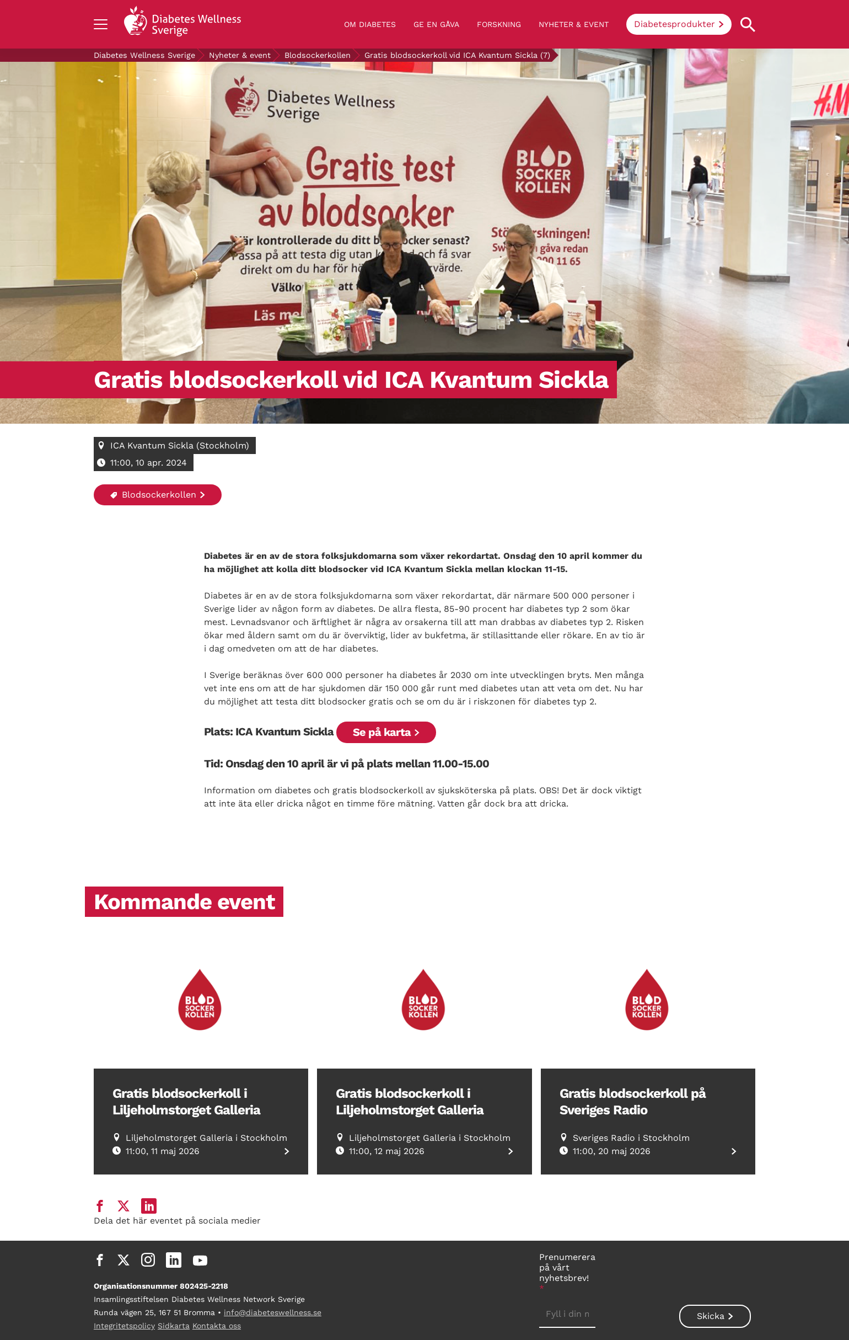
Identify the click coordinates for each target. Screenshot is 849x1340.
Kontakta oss (216, 1325)
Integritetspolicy (124, 1325)
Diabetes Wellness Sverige (144, 55)
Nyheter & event (574, 24)
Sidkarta (174, 1325)
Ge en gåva (436, 24)
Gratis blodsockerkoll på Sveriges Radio (633, 1102)
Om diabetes (370, 24)
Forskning (499, 24)
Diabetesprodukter (674, 24)
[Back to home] (182, 24)
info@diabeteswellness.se (272, 1312)
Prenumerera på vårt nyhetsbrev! (567, 1273)
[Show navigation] (101, 24)
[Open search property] (747, 24)
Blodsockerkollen (317, 55)
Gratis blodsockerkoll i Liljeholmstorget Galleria (186, 1102)
